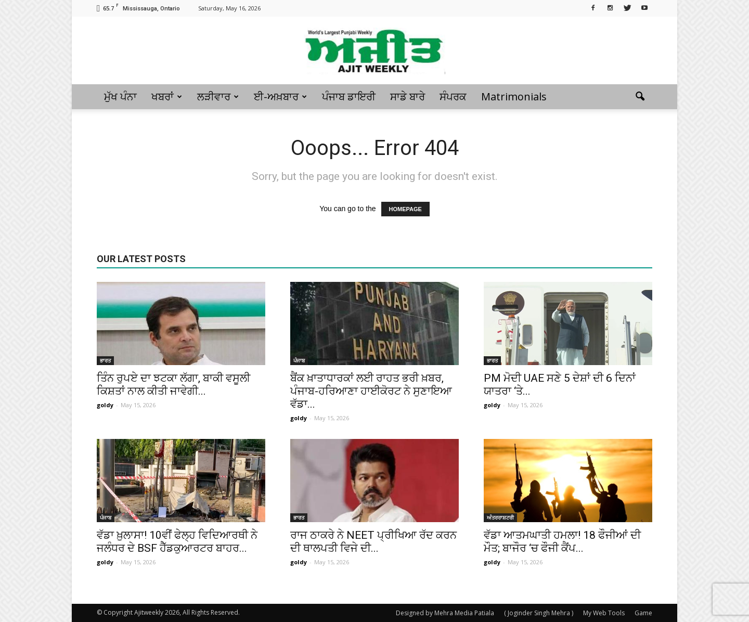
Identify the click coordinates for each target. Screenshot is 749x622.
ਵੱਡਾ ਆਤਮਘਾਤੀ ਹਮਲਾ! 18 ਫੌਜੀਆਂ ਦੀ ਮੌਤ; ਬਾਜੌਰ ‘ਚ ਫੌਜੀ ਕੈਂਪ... (562, 541)
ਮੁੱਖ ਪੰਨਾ (120, 96)
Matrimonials (514, 96)
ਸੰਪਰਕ (453, 96)
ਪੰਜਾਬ (299, 360)
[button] (639, 96)
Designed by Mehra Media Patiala (445, 612)
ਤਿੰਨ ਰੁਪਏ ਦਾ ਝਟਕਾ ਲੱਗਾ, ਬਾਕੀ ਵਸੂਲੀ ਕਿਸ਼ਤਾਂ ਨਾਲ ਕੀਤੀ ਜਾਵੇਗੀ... (173, 384)
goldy (105, 405)
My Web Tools (604, 612)
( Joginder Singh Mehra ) (538, 612)
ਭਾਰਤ (105, 360)
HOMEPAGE (405, 209)
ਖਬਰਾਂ (166, 96)
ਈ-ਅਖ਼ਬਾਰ (280, 96)
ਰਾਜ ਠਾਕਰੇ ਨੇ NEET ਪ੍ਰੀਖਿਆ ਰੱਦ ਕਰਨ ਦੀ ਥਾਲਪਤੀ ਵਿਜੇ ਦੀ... (373, 541)
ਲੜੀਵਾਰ (218, 96)
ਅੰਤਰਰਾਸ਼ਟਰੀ (500, 517)
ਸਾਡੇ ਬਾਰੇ (407, 96)
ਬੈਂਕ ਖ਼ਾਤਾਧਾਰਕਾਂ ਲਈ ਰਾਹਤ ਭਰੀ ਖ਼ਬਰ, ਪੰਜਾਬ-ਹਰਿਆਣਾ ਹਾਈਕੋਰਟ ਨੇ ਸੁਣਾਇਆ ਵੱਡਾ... (371, 391)
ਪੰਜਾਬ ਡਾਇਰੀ (349, 96)
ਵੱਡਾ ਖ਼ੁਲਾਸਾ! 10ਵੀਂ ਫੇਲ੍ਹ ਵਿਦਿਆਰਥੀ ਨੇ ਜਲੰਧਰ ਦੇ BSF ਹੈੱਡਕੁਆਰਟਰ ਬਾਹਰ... (177, 541)
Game (643, 612)
